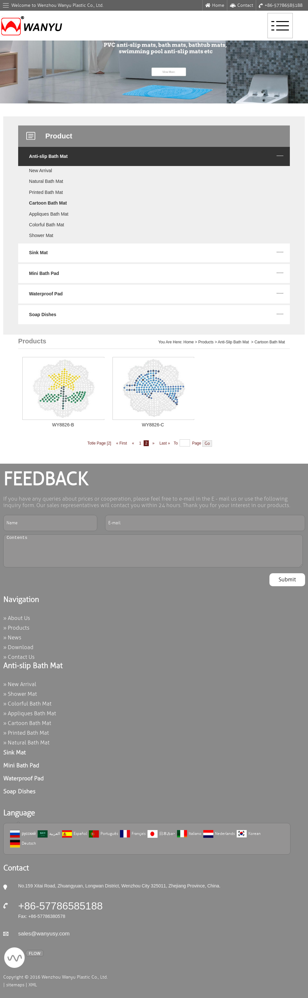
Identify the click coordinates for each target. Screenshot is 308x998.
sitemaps (15, 985)
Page (196, 443)
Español (74, 834)
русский (23, 834)
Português (103, 834)
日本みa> (161, 834)
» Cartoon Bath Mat (27, 723)
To (176, 443)
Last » (165, 443)
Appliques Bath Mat (48, 214)
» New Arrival (19, 684)
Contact (241, 5)
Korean (249, 834)
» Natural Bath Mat (26, 742)
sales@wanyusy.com (44, 934)
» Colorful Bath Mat (27, 703)
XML (33, 985)
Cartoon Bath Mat (48, 203)
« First (121, 443)
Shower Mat (41, 235)
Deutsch (23, 844)
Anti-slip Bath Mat (48, 156)
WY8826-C (153, 424)
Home (214, 5)
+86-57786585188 (280, 5)
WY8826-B (63, 424)
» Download (18, 647)
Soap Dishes (42, 314)
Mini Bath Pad (44, 273)
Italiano (189, 834)
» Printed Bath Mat (26, 733)
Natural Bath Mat (46, 181)
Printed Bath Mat (46, 192)
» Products (16, 627)
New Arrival (40, 170)
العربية (49, 834)
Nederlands (219, 834)
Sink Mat (38, 252)
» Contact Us (19, 657)
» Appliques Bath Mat (29, 713)
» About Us (16, 618)
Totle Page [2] (99, 443)
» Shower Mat (20, 694)
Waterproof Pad (46, 293)
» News (12, 637)
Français (133, 834)
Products (205, 342)
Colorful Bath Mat (46, 224)
